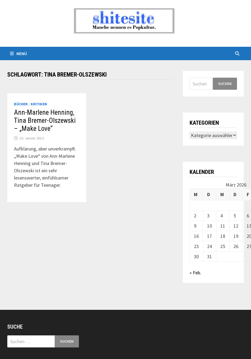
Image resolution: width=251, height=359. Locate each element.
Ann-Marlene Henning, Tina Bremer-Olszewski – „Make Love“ (45, 120)
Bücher (21, 104)
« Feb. (195, 273)
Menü (18, 53)
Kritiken (39, 104)
